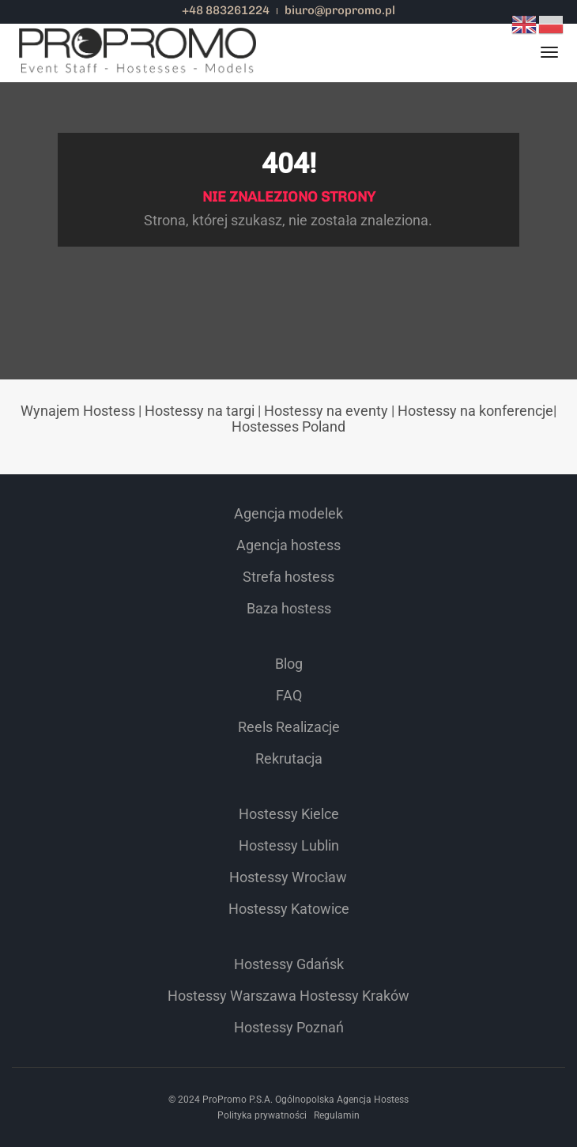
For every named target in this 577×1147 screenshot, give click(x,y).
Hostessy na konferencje (475, 410)
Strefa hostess (288, 576)
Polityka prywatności (262, 1115)
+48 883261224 (226, 10)
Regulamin (337, 1115)
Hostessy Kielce (289, 814)
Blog (289, 663)
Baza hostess (289, 608)
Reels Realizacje (289, 727)
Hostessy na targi (200, 410)
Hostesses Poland (288, 426)
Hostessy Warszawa (232, 995)
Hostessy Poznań (289, 1027)
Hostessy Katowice (288, 908)
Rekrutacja (288, 758)
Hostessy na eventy (326, 410)
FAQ (289, 695)
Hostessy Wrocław (288, 877)
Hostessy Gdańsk (289, 964)
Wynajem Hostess (78, 410)
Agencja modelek (288, 513)
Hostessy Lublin (289, 845)
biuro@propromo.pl (340, 10)
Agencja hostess (288, 545)
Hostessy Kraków (354, 995)
